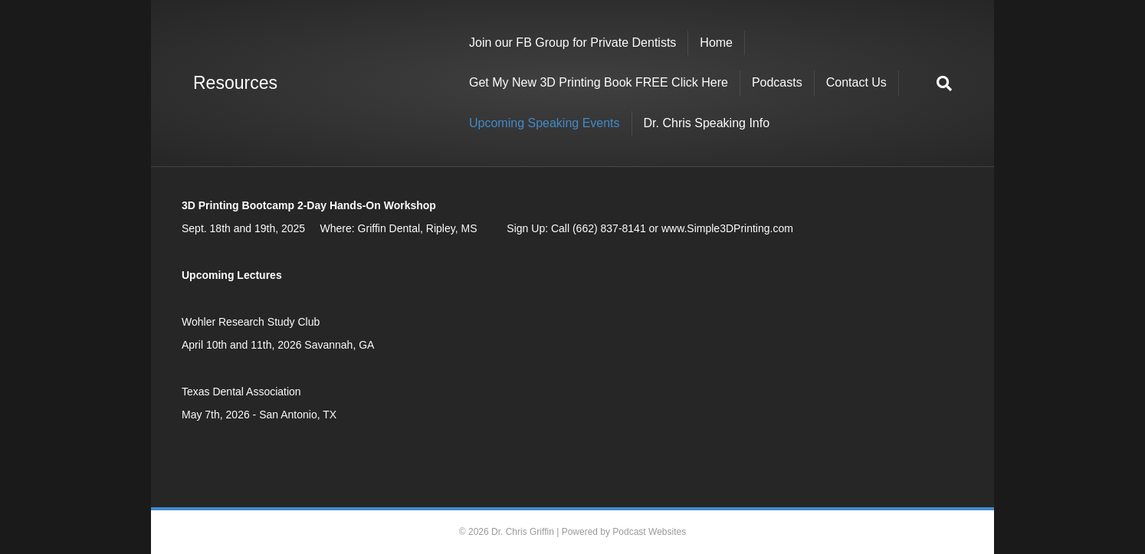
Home (716, 42)
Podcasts (777, 82)
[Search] (938, 83)
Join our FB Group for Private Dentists (572, 42)
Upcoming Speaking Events (544, 122)
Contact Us (856, 82)
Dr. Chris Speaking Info (707, 122)
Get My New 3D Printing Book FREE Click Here (598, 82)
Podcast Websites (649, 531)
